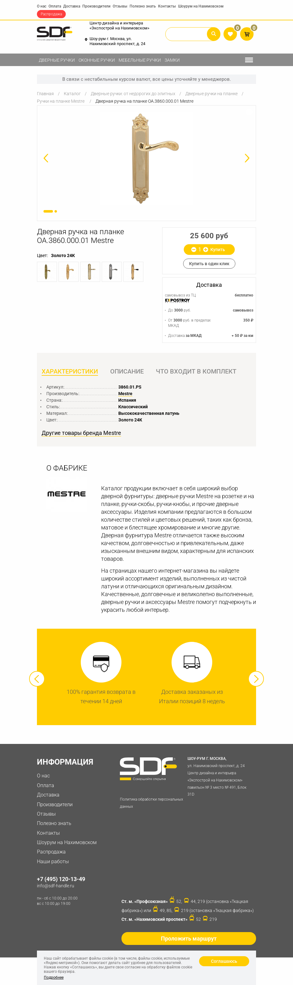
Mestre (125, 393)
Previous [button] (37, 679)
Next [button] (256, 679)
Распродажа (51, 14)
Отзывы (120, 6)
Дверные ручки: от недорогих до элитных (133, 93)
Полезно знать (143, 6)
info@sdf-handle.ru (55, 885)
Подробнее (54, 977)
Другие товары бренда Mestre (81, 433)
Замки (172, 60)
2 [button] (55, 211)
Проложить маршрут (189, 938)
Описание (127, 371)
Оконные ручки (97, 60)
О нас (41, 6)
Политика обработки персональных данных (151, 803)
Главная (45, 93)
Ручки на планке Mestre (61, 101)
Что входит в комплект (196, 371)
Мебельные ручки (140, 60)
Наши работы (53, 861)
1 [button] (48, 211)
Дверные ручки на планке (211, 93)
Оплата (55, 6)
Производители (96, 6)
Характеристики (70, 371)
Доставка (71, 6)
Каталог (72, 93)
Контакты (167, 6)
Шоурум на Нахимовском (201, 6)
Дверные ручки (57, 60)
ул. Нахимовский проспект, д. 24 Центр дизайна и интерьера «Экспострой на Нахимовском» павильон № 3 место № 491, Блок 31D (220, 776)
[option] (146, 158)
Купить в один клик (209, 263)
